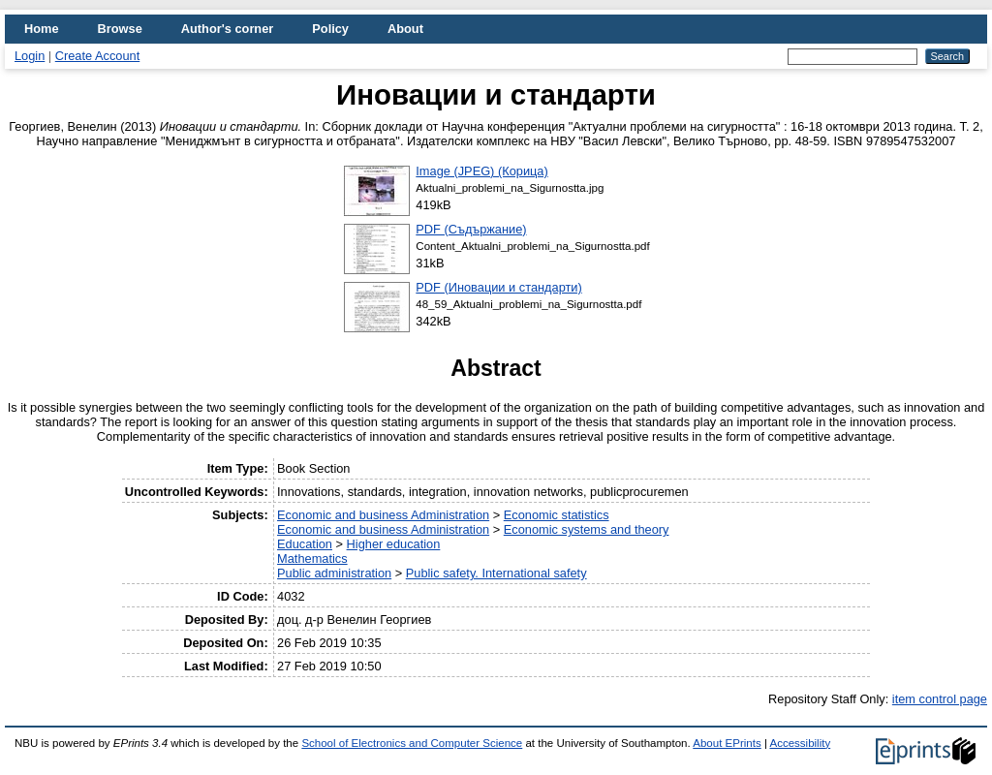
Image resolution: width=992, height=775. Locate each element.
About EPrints (726, 743)
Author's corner (227, 28)
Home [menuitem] (41, 28)
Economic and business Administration (383, 515)
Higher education (394, 544)
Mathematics (312, 558)
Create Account (97, 55)
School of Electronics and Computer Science (411, 743)
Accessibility (799, 743)
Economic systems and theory (586, 529)
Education (304, 544)
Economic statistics (556, 515)
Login (30, 55)
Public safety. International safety (496, 573)
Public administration (334, 573)
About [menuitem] (405, 28)
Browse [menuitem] (120, 28)
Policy (330, 28)
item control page (939, 699)
